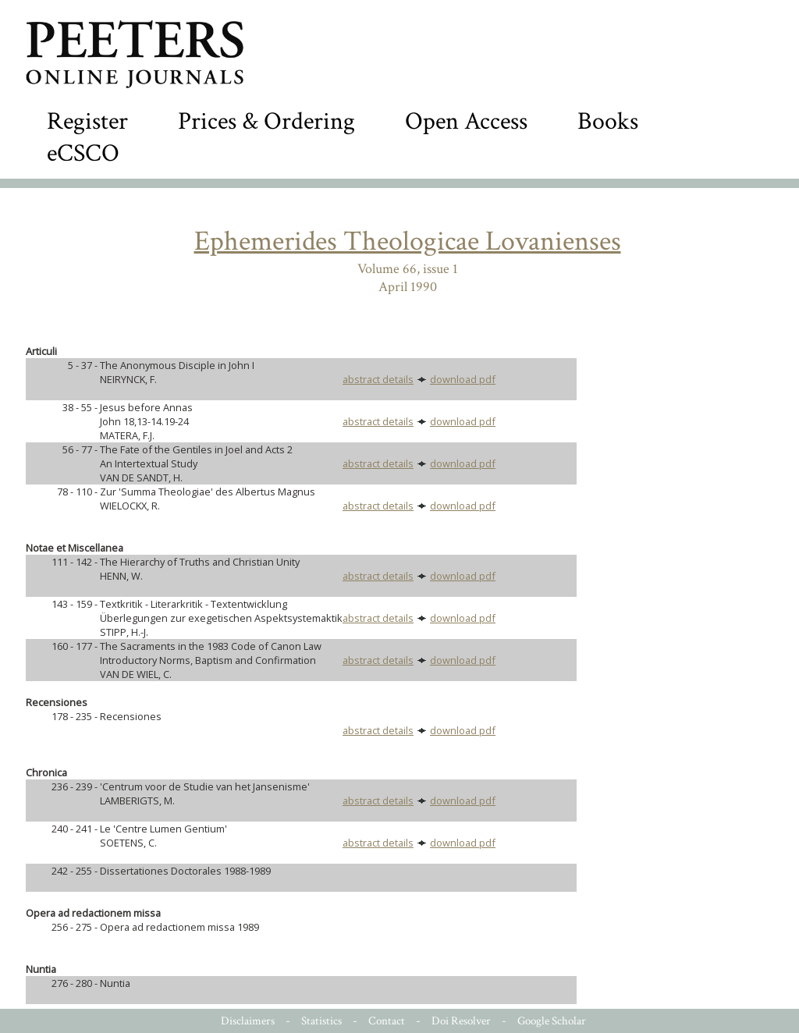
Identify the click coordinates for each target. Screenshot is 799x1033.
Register (87, 121)
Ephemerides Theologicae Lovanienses (407, 241)
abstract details (378, 379)
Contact (386, 1020)
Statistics (321, 1020)
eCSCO (83, 153)
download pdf (462, 379)
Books (607, 121)
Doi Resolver (461, 1020)
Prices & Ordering (266, 121)
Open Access (466, 121)
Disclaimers (248, 1020)
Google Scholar (551, 1020)
